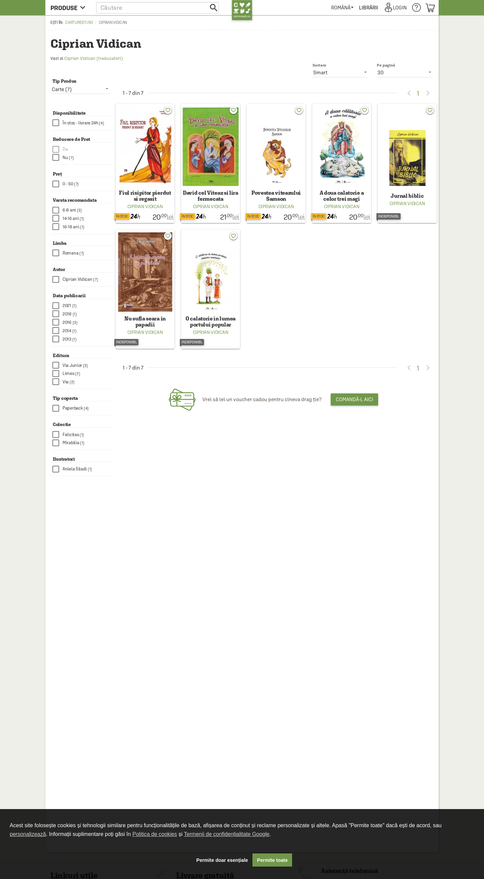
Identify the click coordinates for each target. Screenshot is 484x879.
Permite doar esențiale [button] (222, 860)
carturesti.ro (79, 22)
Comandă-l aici (354, 399)
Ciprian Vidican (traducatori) (93, 58)
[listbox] (405, 72)
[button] (157, 7)
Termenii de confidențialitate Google (226, 834)
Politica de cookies (154, 834)
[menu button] (69, 7)
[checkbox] (83, 122)
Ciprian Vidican (145, 206)
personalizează (28, 834)
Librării (368, 7)
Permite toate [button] (272, 860)
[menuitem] (342, 7)
